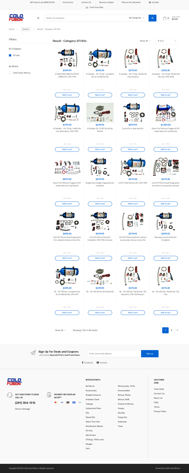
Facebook (87, 362)
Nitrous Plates (124, 395)
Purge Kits (122, 417)
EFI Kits (16, 55)
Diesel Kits (90, 417)
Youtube (154, 2)
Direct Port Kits (93, 422)
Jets (88, 448)
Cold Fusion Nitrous (21, 73)
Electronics (91, 435)
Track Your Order (94, 7)
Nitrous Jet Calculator (131, 2)
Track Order (159, 389)
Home (11, 29)
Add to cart (67, 95)
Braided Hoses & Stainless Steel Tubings (93, 399)
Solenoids (122, 422)
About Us (158, 398)
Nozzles (121, 413)
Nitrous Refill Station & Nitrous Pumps (126, 404)
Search (26, 29)
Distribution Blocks (94, 426)
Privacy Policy (160, 411)
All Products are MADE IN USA (42, 2)
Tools (120, 426)
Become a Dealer (106, 2)
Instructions (68, 2)
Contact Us (86, 2)
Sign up (149, 353)
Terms (156, 407)
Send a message (22, 409)
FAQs (156, 402)
